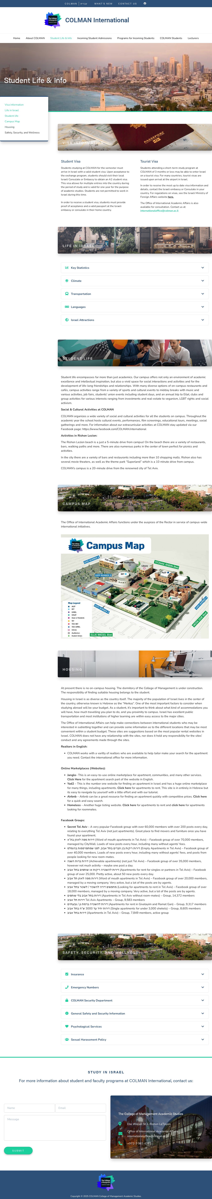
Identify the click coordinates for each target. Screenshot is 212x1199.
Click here (124, 788)
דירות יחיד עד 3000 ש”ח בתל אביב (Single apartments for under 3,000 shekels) (117, 908)
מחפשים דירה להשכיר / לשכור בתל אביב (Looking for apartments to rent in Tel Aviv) (120, 887)
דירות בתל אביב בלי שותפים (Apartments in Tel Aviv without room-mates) (113, 895)
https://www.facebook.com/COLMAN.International (114, 429)
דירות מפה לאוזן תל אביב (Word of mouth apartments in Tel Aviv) (108, 878)
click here (178, 805)
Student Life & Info (61, 38)
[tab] (135, 267)
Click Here (74, 779)
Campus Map (12, 121)
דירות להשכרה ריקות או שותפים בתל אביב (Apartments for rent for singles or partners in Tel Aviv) (129, 870)
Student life (11, 115)
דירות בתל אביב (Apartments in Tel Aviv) (92, 913)
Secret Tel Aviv (77, 827)
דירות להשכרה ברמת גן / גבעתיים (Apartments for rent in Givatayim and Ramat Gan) (120, 904)
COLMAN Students (171, 38)
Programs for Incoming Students (135, 38)
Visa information (14, 104)
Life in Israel (12, 110)
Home (16, 38)
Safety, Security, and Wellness (22, 132)
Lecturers (193, 38)
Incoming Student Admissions (94, 38)
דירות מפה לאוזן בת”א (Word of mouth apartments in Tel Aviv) (106, 840)
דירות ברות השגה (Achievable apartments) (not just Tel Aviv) (105, 861)
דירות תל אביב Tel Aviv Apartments (89, 900)
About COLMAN (35, 38)
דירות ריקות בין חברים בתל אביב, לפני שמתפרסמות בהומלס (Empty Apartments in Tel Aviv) (124, 848)
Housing (9, 127)
